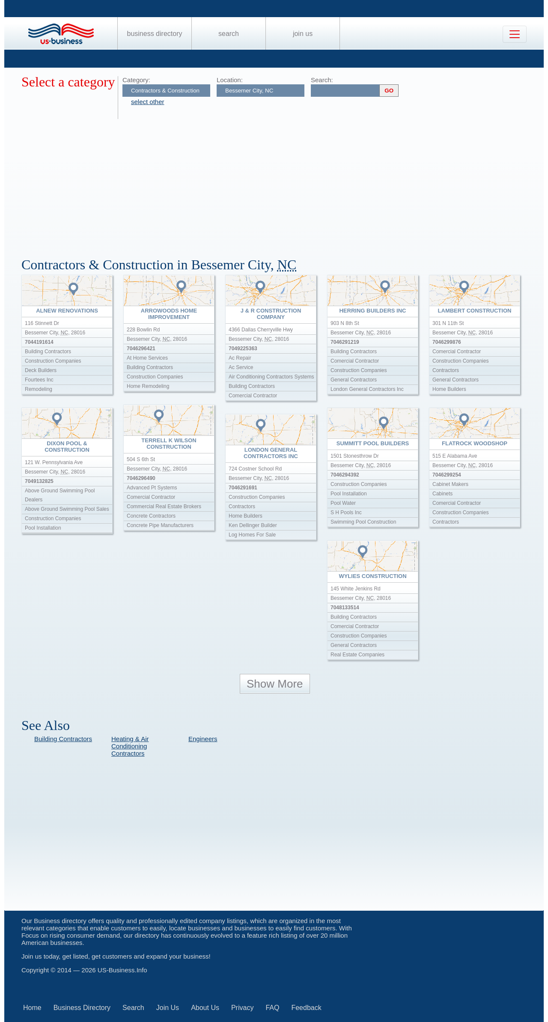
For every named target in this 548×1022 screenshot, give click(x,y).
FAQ (272, 1007)
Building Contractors (63, 738)
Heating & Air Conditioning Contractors (130, 746)
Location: (230, 79)
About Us (205, 1007)
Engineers (202, 738)
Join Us (303, 33)
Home (32, 1007)
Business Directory (154, 33)
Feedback (306, 1007)
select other (147, 101)
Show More (275, 683)
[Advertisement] (278, 183)
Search (228, 33)
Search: (322, 79)
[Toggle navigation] (515, 34)
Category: (136, 79)
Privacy (242, 1007)
